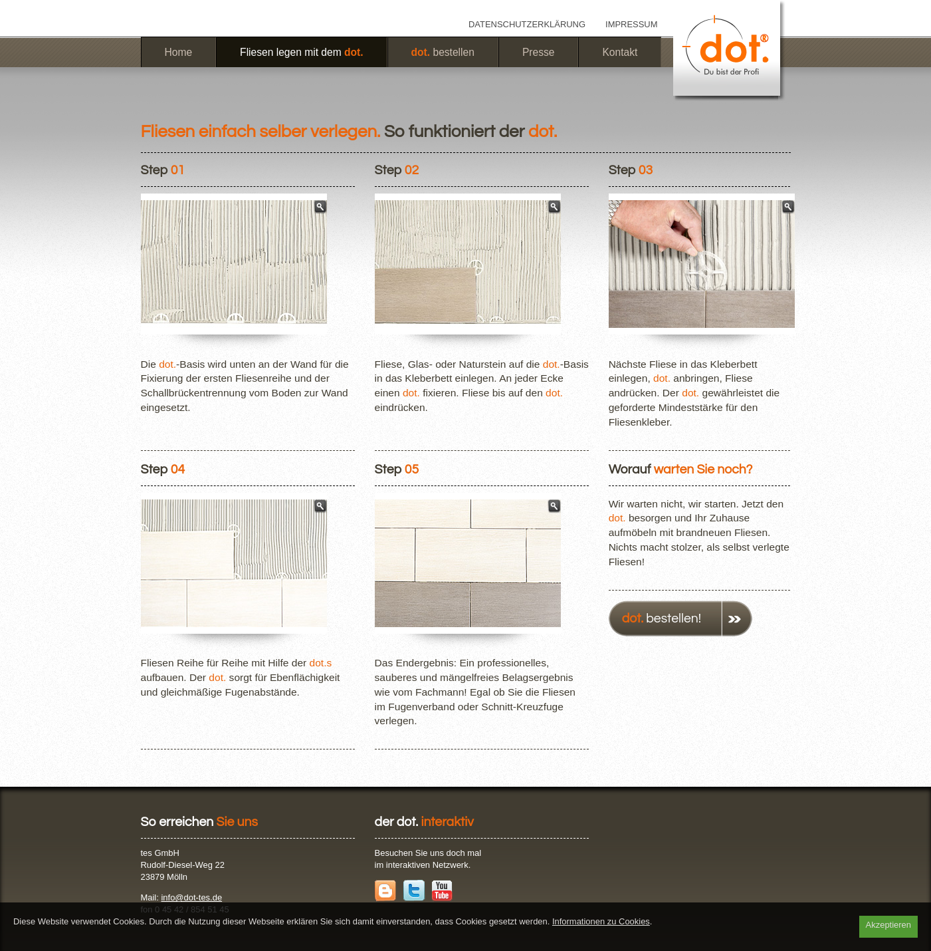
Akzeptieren (888, 925)
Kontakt (619, 52)
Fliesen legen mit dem (301, 52)
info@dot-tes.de (191, 897)
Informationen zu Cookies (601, 921)
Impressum (631, 24)
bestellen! (661, 618)
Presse (538, 52)
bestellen (442, 52)
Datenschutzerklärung (526, 24)
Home (179, 52)
